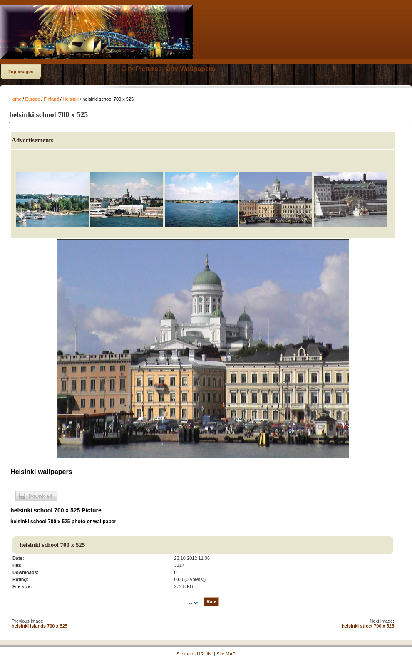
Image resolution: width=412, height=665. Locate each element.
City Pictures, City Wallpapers (168, 68)
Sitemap (184, 653)
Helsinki (71, 98)
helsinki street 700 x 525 (368, 625)
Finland (51, 98)
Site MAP (226, 653)
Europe (32, 98)
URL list (205, 653)
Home (15, 98)
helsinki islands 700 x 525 (39, 625)
